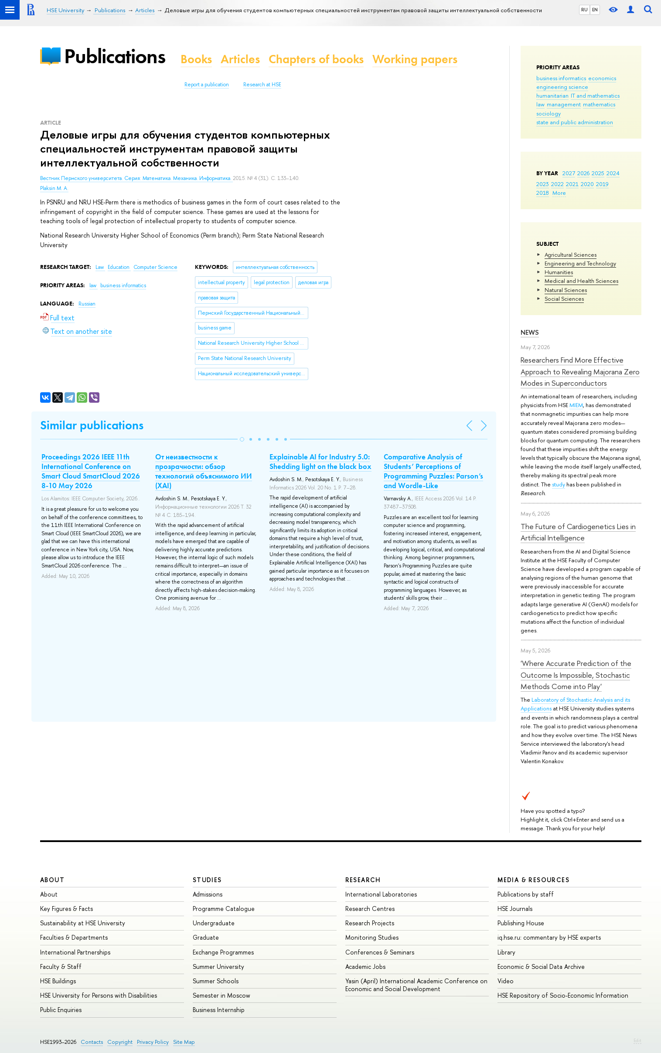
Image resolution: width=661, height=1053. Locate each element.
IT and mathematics (595, 95)
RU (584, 10)
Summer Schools (216, 981)
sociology (548, 113)
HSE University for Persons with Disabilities (98, 995)
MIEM (576, 405)
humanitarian (552, 95)
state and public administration (574, 122)
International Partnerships (75, 952)
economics (602, 78)
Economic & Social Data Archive (541, 966)
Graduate (206, 937)
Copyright (120, 1042)
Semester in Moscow (221, 995)
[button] (242, 439)
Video (505, 981)
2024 (613, 173)
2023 (542, 184)
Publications (114, 56)
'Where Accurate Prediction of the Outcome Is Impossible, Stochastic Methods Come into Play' (576, 674)
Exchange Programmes (223, 952)
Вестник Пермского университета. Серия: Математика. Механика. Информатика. (136, 178)
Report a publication (206, 84)
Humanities (559, 272)
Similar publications (91, 425)
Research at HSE (262, 84)
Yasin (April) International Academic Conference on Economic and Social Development (416, 985)
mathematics (599, 104)
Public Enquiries (61, 1009)
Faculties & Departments (74, 937)
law (540, 104)
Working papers (414, 59)
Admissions (207, 894)
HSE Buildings (58, 981)
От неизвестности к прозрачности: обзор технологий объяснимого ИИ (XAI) (203, 471)
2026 (583, 173)
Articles (240, 59)
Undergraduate (214, 923)
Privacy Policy (153, 1042)
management (564, 104)
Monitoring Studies (372, 937)
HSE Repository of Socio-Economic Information (562, 995)
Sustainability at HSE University (82, 923)
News (530, 332)
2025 (598, 173)
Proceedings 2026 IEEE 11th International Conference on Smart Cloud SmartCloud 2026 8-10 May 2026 (90, 471)
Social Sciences (564, 298)
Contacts (92, 1042)
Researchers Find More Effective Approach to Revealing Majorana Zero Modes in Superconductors (580, 371)
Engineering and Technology (580, 263)
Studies (207, 880)
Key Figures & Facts (66, 908)
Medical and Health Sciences (581, 281)
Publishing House (520, 923)
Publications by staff (525, 894)
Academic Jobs (365, 966)
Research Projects (369, 923)
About (52, 880)
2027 (568, 173)
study (558, 484)
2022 (557, 184)
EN (595, 10)
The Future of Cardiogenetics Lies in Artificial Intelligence (578, 532)
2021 (572, 184)
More (559, 193)
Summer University (218, 966)
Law (100, 267)
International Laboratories (381, 894)
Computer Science (155, 267)
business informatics (561, 78)
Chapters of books (316, 59)
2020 (587, 184)
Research (363, 880)
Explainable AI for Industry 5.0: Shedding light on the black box (320, 461)
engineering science (562, 87)
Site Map (184, 1042)
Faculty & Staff (61, 966)
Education (119, 267)
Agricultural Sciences (570, 254)
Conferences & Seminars (379, 952)
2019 (602, 184)
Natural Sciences (566, 290)
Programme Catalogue (224, 908)
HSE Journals (514, 908)
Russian (86, 303)
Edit (637, 1040)
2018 (542, 193)
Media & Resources (533, 880)
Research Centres (370, 908)
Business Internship (219, 1009)
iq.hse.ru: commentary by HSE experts (549, 937)
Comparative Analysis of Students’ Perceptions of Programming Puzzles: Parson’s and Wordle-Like (433, 471)
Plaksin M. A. (54, 188)
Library (506, 952)
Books (196, 59)
